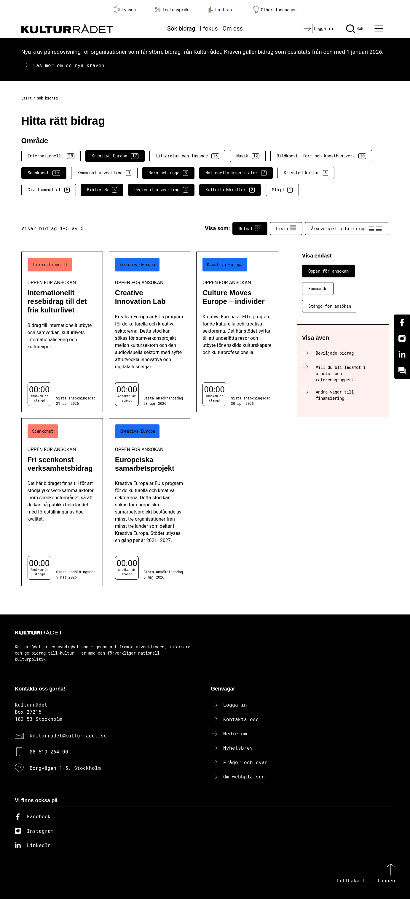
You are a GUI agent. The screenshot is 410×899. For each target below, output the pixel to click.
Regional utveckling (161, 190)
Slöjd (282, 190)
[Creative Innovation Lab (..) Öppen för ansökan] (149, 332)
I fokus (209, 28)
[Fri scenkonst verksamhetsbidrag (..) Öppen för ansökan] (62, 502)
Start (26, 98)
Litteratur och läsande (187, 156)
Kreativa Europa (115, 156)
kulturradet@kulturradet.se (68, 735)
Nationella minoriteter (236, 173)
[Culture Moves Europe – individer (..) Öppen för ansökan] (237, 332)
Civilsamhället (49, 190)
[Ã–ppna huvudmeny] (379, 28)
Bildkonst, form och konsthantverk (321, 156)
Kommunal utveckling (104, 173)
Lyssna (125, 9)
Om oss (233, 28)
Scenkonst (44, 173)
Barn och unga (168, 173)
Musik (247, 156)
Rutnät (250, 228)
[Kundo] (402, 371)
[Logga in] (318, 28)
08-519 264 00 (49, 751)
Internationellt (51, 156)
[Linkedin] (402, 355)
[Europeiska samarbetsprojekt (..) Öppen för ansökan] (149, 502)
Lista (286, 228)
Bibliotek (102, 190)
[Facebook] (402, 323)
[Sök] (354, 28)
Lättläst (221, 9)
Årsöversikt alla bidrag (347, 228)
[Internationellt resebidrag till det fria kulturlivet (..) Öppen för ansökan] (62, 332)
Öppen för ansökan (328, 271)
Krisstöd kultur (306, 173)
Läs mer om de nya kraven (68, 65)
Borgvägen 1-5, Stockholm (65, 768)
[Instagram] (402, 339)
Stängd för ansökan (329, 306)
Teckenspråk (172, 9)
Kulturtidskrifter (230, 190)
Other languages (274, 9)
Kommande (317, 288)
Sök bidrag (181, 28)
